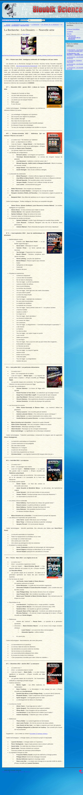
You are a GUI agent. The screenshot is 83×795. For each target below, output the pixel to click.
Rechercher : (24, 20)
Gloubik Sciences (71, 8)
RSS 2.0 (27, 771)
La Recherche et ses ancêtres (20, 24)
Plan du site (5, 771)
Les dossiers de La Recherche (50, 24)
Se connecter (14, 771)
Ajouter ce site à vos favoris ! (10, 20)
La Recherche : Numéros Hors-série (74, 61)
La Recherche (35, 24)
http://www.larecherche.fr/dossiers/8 (26, 66)
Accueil (8, 24)
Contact (21, 771)
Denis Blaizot (25, 34)
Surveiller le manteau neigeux (38, 733)
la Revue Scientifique (73, 29)
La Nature (70, 31)
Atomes (69, 34)
